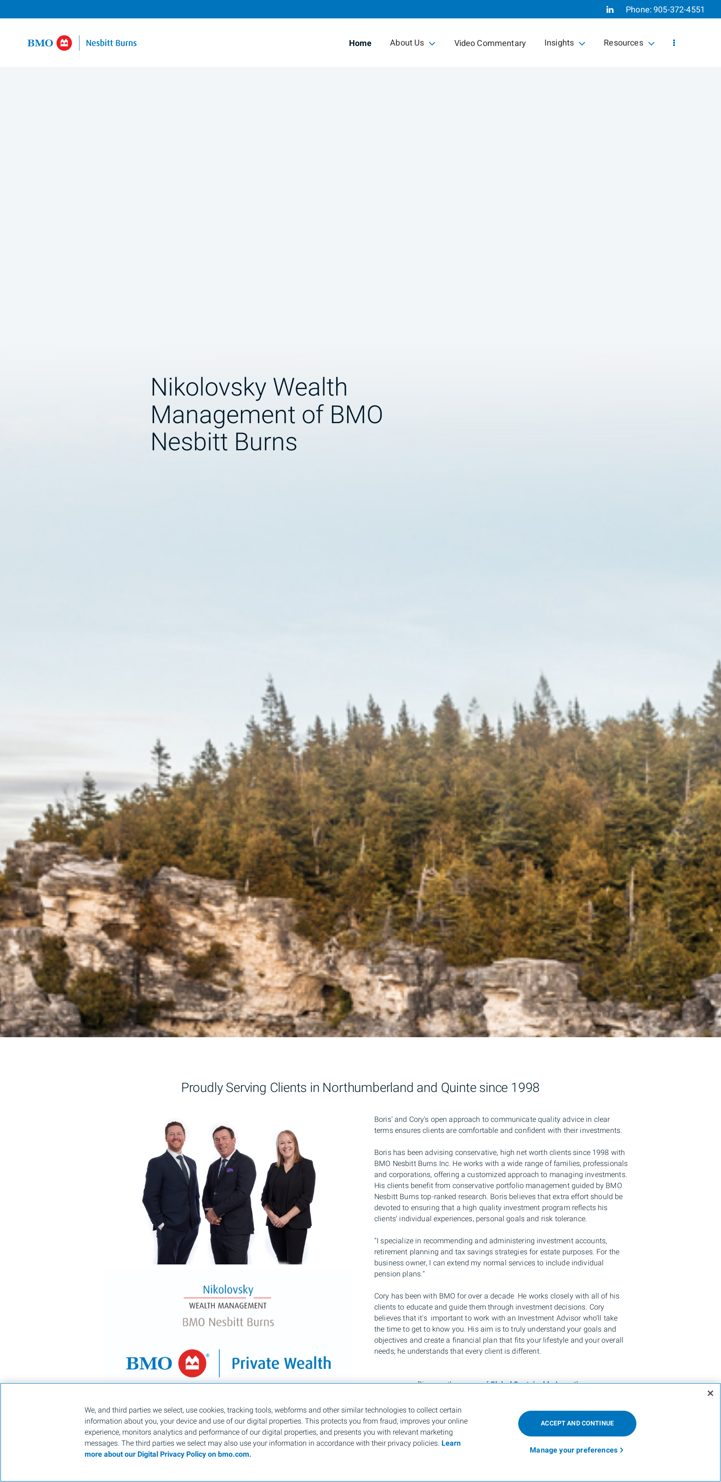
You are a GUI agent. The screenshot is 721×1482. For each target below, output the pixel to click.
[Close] (710, 1393)
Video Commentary (490, 43)
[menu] (674, 43)
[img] (360, 518)
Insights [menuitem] (564, 43)
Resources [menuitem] (629, 43)
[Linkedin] (610, 10)
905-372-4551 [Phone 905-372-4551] (679, 10)
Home (360, 43)
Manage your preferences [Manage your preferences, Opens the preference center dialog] (574, 1450)
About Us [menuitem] (412, 43)
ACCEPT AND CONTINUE (577, 1423)
